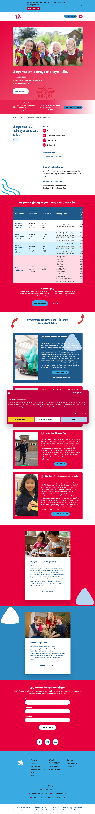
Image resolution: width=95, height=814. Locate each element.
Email (26, 699)
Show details (79, 414)
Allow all (74, 419)
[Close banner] (86, 393)
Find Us (21, 117)
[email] (51, 793)
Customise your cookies (48, 419)
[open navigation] (81, 16)
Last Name (28, 716)
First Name (28, 708)
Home (14, 117)
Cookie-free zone (20, 419)
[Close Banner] (81, 5)
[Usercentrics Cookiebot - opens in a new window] (75, 393)
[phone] (29, 793)
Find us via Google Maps (53, 157)
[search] (31, 798)
